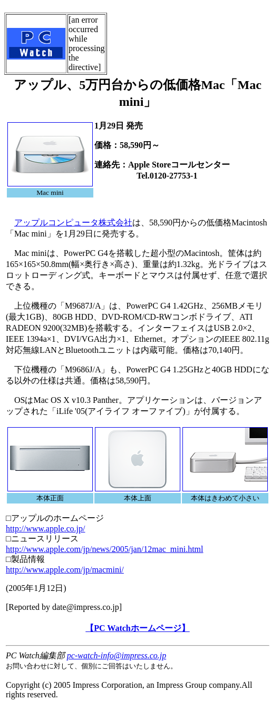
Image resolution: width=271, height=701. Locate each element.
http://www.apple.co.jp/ (45, 528)
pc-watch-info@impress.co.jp (116, 655)
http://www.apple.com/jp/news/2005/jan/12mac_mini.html (104, 549)
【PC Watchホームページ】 (137, 628)
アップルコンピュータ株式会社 (73, 222)
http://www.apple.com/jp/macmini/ (65, 569)
